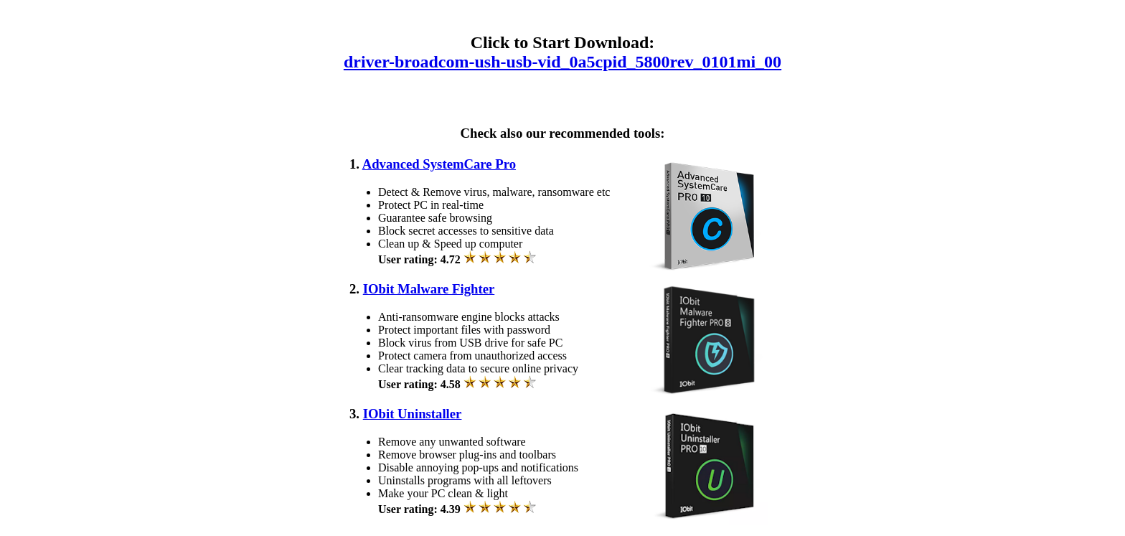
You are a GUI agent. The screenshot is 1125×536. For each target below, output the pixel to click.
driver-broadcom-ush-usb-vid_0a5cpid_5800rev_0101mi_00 (562, 61)
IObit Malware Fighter (429, 288)
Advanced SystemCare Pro (439, 163)
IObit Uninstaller (412, 413)
